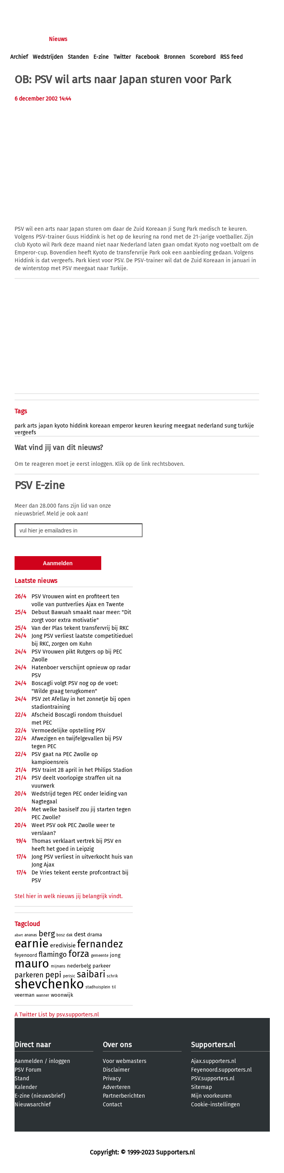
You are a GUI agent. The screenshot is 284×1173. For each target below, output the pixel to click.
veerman (25, 995)
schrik (112, 976)
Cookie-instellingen (215, 1104)
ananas (30, 935)
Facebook (147, 57)
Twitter (122, 57)
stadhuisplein (97, 987)
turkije (246, 425)
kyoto (61, 425)
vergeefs (25, 432)
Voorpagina (24, 39)
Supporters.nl (213, 1044)
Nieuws (58, 39)
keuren (143, 425)
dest (79, 934)
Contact (112, 1104)
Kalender (26, 1087)
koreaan (100, 425)
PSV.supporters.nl (212, 1078)
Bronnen (174, 57)
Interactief (119, 39)
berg (47, 933)
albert (19, 935)
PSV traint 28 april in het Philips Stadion (82, 770)
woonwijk (62, 995)
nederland (210, 425)
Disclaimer (116, 1070)
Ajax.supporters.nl (213, 1061)
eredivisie (63, 945)
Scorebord (202, 57)
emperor (122, 425)
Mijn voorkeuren (211, 1096)
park (20, 425)
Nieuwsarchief (33, 1104)
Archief (19, 57)
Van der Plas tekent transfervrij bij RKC (80, 628)
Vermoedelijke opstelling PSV (68, 730)
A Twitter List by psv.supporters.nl (57, 1014)
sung (230, 425)
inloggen (21, 7)
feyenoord (26, 955)
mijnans (58, 966)
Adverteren (116, 1087)
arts (32, 425)
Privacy (112, 1078)
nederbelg (79, 966)
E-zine (101, 57)
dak (69, 935)
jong (115, 955)
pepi (53, 974)
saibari (91, 974)
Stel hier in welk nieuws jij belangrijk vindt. (69, 896)
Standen (78, 57)
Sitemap (201, 1087)
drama (94, 935)
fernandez (100, 944)
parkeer (102, 966)
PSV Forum (28, 1070)
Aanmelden (29, 1061)
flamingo (53, 954)
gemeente (99, 955)
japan (46, 425)
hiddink (79, 425)
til (114, 987)
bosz (60, 935)
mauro (32, 963)
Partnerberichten (124, 1096)
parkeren (29, 975)
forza (79, 953)
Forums (87, 39)
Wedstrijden (48, 57)
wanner (42, 995)
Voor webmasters (125, 1061)
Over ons (117, 1044)
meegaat (185, 425)
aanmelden (52, 7)
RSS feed (231, 57)
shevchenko (49, 984)
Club (148, 39)
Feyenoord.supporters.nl (221, 1070)
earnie (31, 943)
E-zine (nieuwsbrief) (40, 1096)
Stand (22, 1078)
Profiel (172, 39)
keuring (163, 425)
